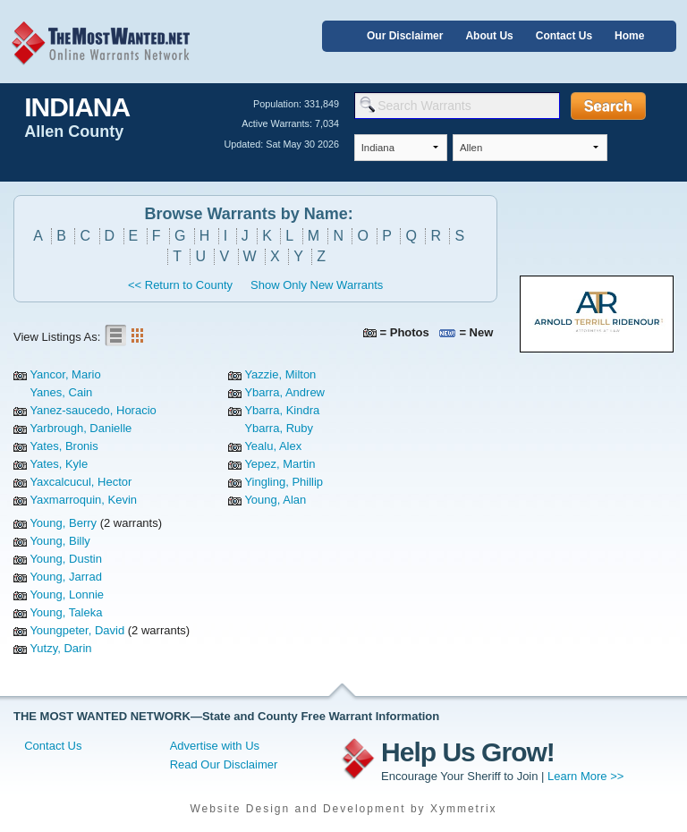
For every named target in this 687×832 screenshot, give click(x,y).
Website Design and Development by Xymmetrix (343, 808)
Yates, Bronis (64, 446)
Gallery (137, 335)
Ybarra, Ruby (278, 428)
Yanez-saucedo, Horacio (93, 410)
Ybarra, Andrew (284, 392)
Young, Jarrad (65, 576)
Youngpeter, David (77, 630)
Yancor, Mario (65, 374)
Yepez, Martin (279, 464)
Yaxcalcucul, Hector (80, 481)
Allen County (73, 131)
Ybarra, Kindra (281, 410)
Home (629, 36)
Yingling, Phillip (283, 481)
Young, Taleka (66, 612)
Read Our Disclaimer (224, 764)
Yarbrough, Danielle (80, 428)
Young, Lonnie (67, 594)
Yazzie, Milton (280, 374)
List (115, 335)
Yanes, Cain (61, 392)
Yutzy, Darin (60, 648)
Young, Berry (63, 523)
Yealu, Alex (272, 446)
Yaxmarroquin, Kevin (83, 499)
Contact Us (564, 36)
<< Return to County (180, 285)
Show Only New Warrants (316, 285)
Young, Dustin (65, 558)
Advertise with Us (214, 745)
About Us (489, 36)
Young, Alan (275, 499)
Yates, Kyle (59, 464)
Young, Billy (59, 541)
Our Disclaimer (405, 36)
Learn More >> (585, 776)
